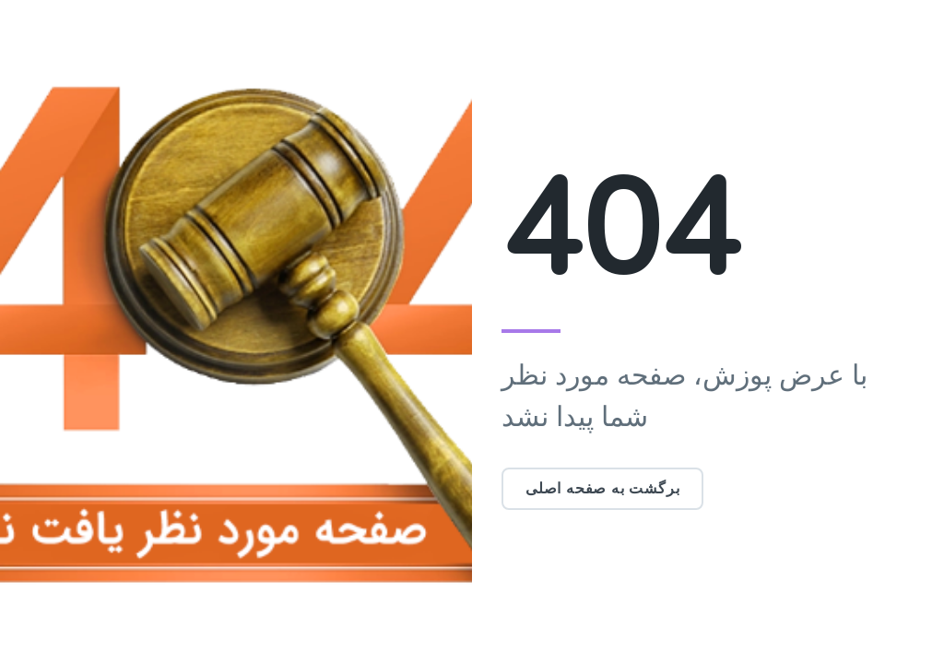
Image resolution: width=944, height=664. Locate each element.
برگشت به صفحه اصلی (602, 489)
